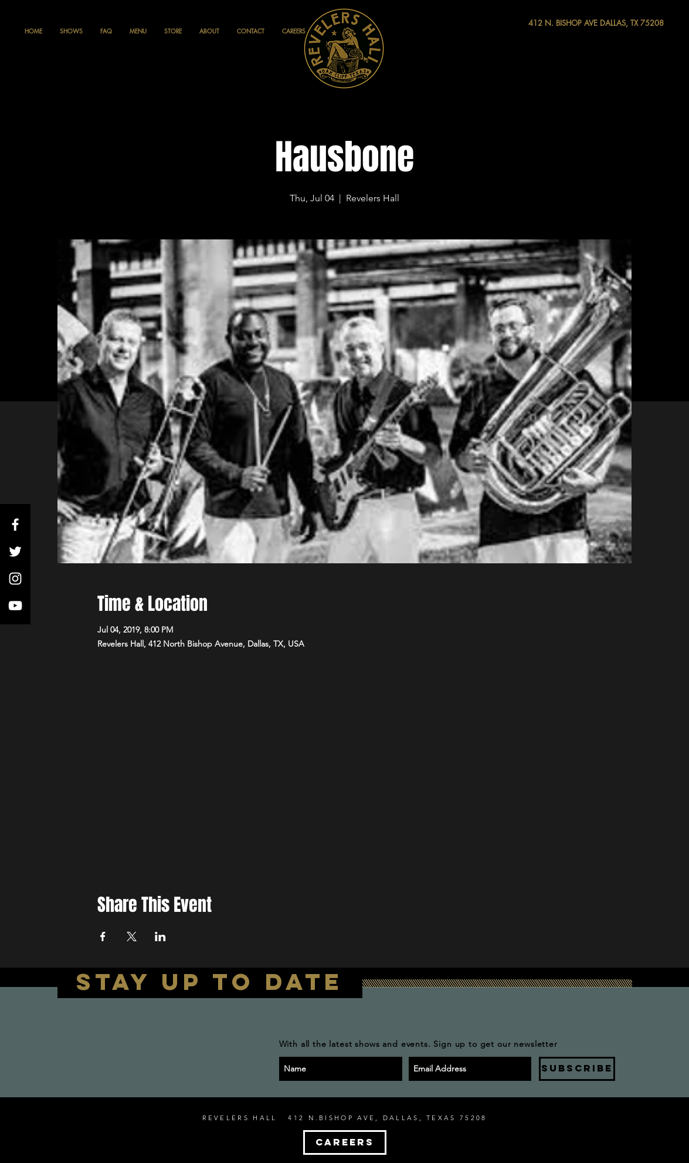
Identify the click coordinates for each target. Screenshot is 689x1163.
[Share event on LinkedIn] (160, 936)
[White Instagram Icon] (15, 578)
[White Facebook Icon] (15, 524)
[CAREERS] (344, 1142)
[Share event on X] (131, 936)
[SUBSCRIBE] (577, 1069)
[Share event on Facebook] (102, 936)
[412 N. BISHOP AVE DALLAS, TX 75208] (553, 23)
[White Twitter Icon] (15, 551)
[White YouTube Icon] (15, 605)
